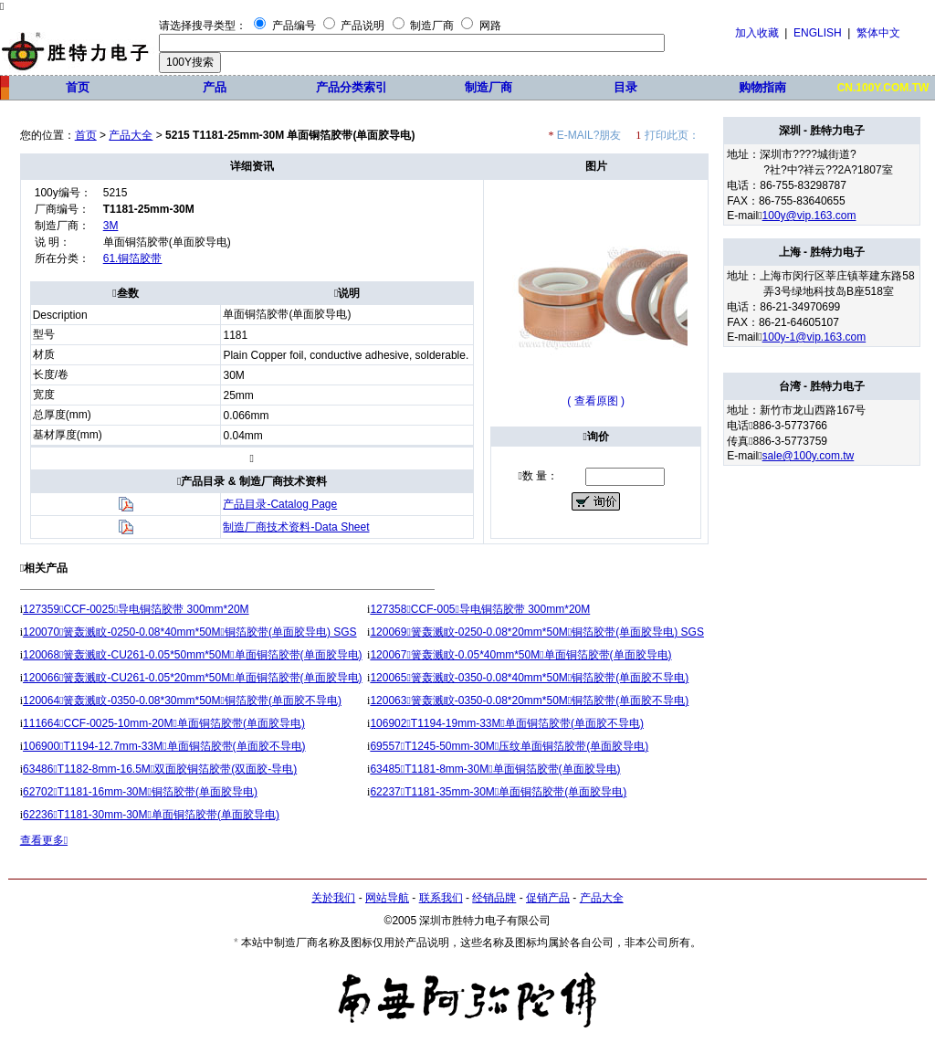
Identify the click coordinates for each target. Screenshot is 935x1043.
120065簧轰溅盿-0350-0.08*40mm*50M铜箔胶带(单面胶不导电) (529, 677)
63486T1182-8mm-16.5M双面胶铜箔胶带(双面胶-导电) (160, 769)
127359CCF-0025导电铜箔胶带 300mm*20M (136, 609)
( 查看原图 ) (596, 401)
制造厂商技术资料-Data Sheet (296, 527)
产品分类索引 (351, 87)
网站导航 (387, 897)
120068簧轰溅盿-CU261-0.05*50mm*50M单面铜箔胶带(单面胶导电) (192, 654)
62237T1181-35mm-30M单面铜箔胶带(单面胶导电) (498, 791)
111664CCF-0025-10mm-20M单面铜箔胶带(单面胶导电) (164, 723)
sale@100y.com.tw (808, 455)
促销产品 (548, 897)
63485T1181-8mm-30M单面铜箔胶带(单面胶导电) (495, 769)
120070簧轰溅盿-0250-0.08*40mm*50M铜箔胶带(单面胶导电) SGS (190, 632)
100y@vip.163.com (809, 215)
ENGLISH (817, 32)
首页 (77, 87)
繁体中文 (878, 32)
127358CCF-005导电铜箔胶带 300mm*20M (480, 609)
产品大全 (130, 135)
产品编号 (294, 25)
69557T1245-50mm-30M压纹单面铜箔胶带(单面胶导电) (509, 746)
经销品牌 (494, 897)
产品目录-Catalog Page (280, 504)
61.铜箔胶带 (133, 258)
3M (111, 225)
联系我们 (441, 897)
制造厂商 (432, 25)
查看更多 (44, 840)
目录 (625, 87)
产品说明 (362, 25)
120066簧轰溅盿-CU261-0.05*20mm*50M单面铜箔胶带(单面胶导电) (192, 677)
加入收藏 (757, 32)
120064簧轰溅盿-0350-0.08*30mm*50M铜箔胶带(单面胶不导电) (182, 700)
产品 (214, 87)
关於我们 (333, 897)
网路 (490, 25)
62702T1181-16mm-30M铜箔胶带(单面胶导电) (140, 791)
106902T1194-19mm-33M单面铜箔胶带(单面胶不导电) (507, 723)
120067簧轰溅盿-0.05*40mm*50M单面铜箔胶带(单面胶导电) (520, 654)
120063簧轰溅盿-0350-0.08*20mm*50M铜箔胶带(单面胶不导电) (529, 700)
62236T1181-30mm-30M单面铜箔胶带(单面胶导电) (151, 814)
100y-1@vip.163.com (814, 337)
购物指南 (762, 87)
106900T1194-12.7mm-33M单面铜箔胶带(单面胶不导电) (164, 746)
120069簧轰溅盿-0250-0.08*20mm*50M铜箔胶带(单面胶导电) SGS (537, 632)
